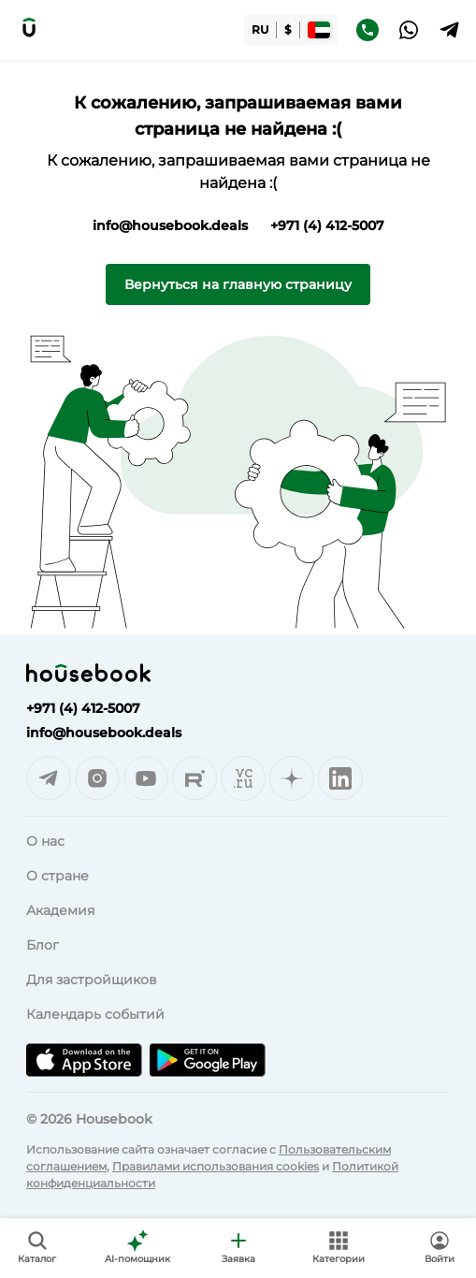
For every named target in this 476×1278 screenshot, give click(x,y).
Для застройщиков (91, 979)
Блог (42, 945)
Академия (60, 910)
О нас (45, 841)
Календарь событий (95, 1014)
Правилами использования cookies (215, 1166)
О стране (57, 875)
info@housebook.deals (170, 225)
